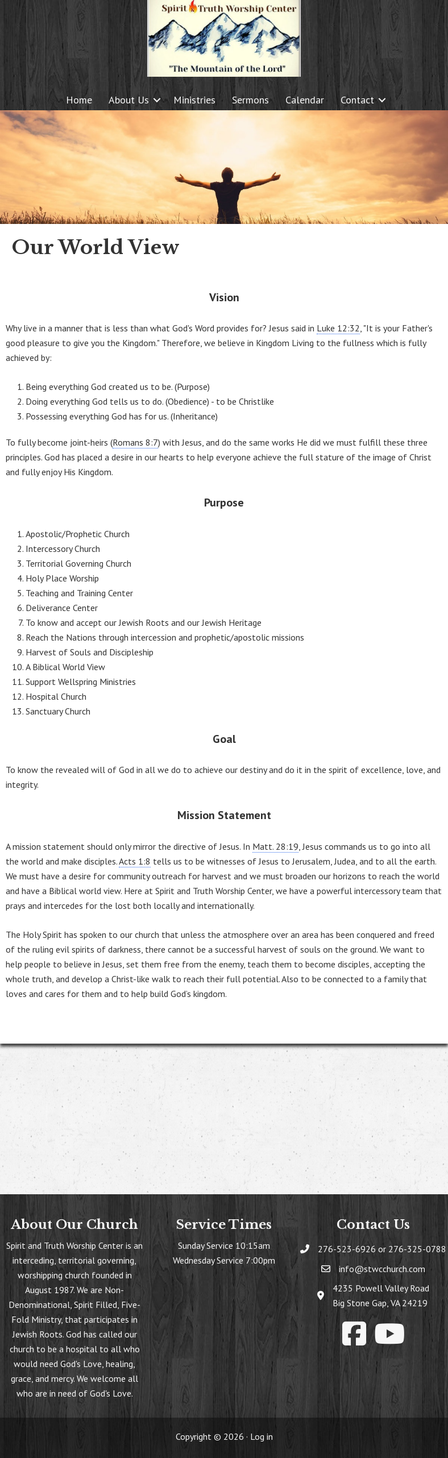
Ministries (194, 99)
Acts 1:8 (135, 861)
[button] (157, 100)
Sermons (250, 99)
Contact (357, 99)
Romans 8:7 (135, 442)
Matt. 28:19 (275, 846)
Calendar (304, 99)
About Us (129, 99)
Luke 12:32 (338, 328)
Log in (261, 1436)
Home (79, 99)
